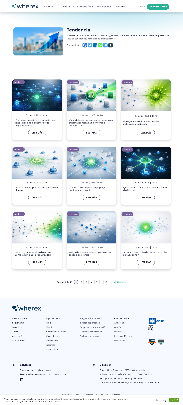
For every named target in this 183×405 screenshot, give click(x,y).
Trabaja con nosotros (90, 336)
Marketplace (18, 327)
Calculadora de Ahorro (56, 331)
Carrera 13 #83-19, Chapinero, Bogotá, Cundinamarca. (135, 382)
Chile (77, 394)
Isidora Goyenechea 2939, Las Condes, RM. (126, 370)
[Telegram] (105, 45)
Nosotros (120, 6)
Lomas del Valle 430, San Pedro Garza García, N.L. (131, 374)
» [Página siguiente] (114, 282)
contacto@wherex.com (56, 374)
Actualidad (119, 322)
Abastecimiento (19, 318)
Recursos (66, 6)
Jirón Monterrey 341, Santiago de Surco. (123, 378)
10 (106, 282)
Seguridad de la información (93, 327)
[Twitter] (90, 45)
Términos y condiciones (91, 331)
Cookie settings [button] (160, 400)
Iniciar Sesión (52, 349)
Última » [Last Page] (121, 282)
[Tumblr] (110, 45)
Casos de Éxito (85, 6)
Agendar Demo (158, 6)
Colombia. (115, 394)
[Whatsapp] (100, 45)
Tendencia (19, 82)
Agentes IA (17, 336)
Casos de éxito (53, 336)
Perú (102, 394)
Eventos (118, 331)
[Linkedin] (95, 45)
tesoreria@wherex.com (40, 370)
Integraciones (18, 340)
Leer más (37, 132)
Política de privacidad (90, 322)
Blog (48, 322)
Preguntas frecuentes (90, 318)
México (89, 394)
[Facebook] (84, 45)
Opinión (117, 327)
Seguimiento (18, 322)
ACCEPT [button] (174, 400)
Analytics (16, 331)
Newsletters (119, 340)
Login (142, 6)
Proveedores (104, 6)
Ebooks (49, 327)
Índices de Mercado (123, 336)
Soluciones (48, 6)
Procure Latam (122, 318)
